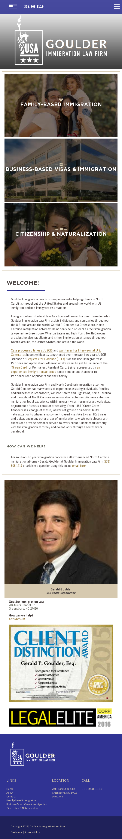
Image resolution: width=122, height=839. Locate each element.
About (9, 792)
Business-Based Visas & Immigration (26, 804)
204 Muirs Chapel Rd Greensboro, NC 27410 (23, 606)
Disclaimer (17, 832)
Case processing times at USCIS (32, 350)
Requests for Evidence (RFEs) (45, 359)
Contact (11, 796)
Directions (57, 796)
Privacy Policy (32, 832)
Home (9, 788)
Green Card (19, 367)
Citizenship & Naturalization (22, 808)
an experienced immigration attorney (55, 369)
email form (79, 465)
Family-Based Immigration (21, 800)
